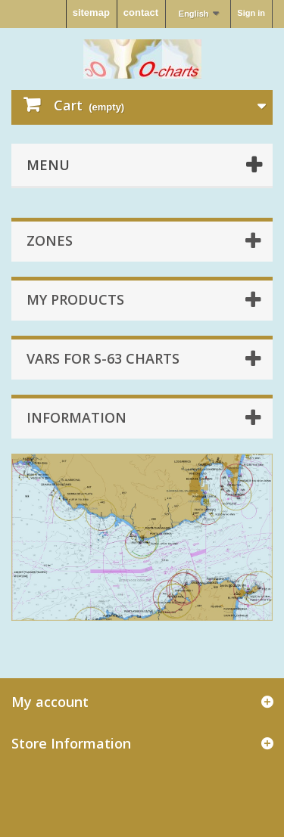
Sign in (251, 12)
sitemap (91, 12)
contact (140, 12)
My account (50, 702)
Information (76, 417)
